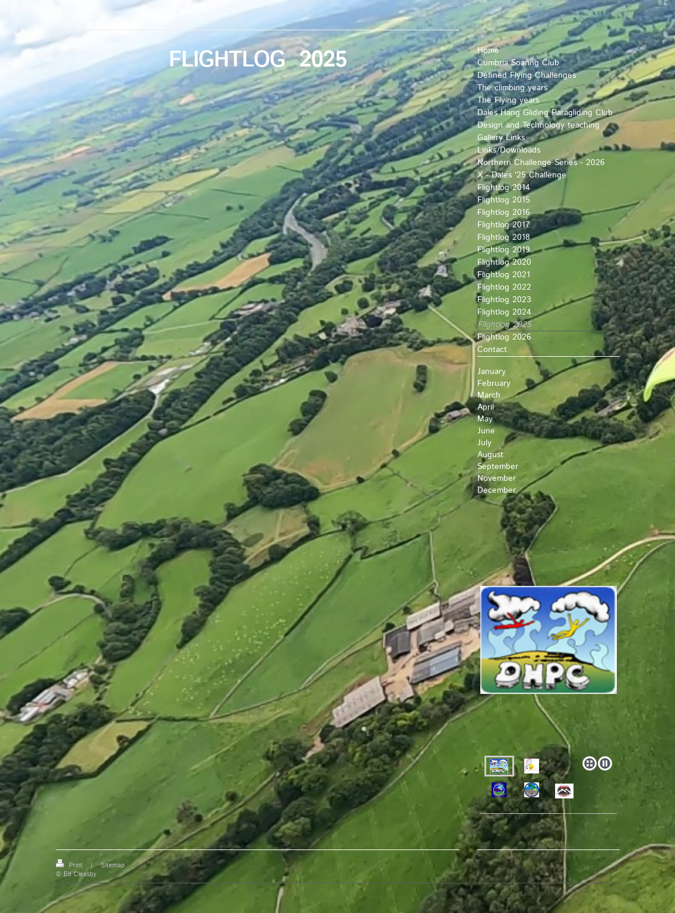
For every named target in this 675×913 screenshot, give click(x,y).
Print (70, 865)
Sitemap (113, 865)
